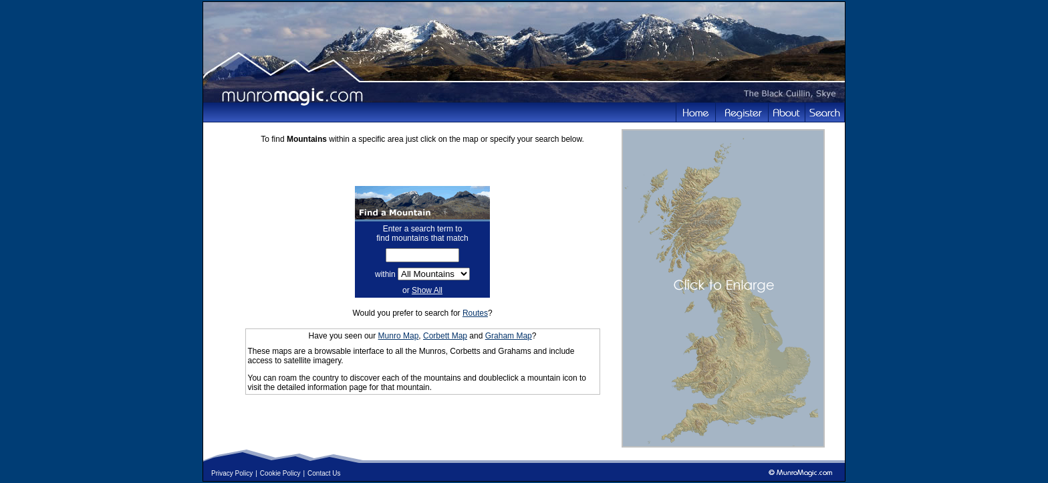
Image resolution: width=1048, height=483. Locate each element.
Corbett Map (445, 336)
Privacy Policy (232, 473)
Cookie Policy (280, 473)
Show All (427, 290)
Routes (475, 313)
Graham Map (508, 336)
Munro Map (398, 336)
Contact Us (323, 473)
